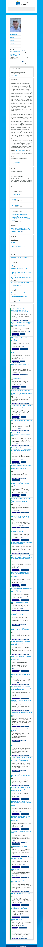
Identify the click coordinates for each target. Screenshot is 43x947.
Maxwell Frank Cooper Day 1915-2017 (19, 846)
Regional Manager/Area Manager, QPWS (20, 265)
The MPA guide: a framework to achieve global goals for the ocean (20, 530)
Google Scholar (16, 160)
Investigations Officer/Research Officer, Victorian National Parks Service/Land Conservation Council (20, 284)
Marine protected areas (16, 930)
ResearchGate (16, 163)
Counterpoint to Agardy (16, 858)
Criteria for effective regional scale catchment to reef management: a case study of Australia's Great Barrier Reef (20, 516)
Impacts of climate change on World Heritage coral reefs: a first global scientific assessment (21, 339)
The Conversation (16, 162)
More (20, 317)
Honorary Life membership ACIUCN (19, 246)
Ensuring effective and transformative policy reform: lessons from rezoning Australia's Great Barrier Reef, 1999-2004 (21, 324)
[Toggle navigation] (21, 9)
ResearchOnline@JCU (24, 320)
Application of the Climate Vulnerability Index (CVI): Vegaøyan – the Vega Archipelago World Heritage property (20, 310)
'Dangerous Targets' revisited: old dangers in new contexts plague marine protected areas (21, 714)
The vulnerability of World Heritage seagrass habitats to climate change (21, 406)
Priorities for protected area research (19, 602)
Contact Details (13, 34)
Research (12, 40)
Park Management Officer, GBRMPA (19, 268)
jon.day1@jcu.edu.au (15, 51)
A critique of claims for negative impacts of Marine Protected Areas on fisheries (21, 907)
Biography (12, 37)
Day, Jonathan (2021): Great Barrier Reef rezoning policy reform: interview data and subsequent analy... (20, 230)
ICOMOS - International (16, 250)
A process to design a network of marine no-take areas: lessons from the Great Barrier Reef (21, 775)
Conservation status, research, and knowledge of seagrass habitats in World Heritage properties (20, 483)
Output (12, 46)
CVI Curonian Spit (16, 194)
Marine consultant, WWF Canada (18, 300)
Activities (12, 43)
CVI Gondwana (15, 190)
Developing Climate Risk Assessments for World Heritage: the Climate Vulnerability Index (20, 434)
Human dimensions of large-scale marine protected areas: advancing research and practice (20, 674)
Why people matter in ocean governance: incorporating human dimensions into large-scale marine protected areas (21, 688)
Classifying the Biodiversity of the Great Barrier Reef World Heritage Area (20, 365)
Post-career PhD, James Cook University (20, 292)
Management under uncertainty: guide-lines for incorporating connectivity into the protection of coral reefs (21, 789)
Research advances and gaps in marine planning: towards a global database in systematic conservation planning (20, 629)
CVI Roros (14, 199)
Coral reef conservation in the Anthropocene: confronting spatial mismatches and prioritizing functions (21, 590)
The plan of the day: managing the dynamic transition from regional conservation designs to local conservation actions (21, 759)
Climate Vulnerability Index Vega (19, 210)
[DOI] (25, 331)
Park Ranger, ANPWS (15, 289)
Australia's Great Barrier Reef (18, 919)
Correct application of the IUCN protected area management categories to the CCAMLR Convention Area (21, 643)
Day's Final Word (15, 869)
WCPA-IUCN (13, 242)
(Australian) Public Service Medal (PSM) (20, 257)
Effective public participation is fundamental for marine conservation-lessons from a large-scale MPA (21, 658)
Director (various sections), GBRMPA (19, 296)
